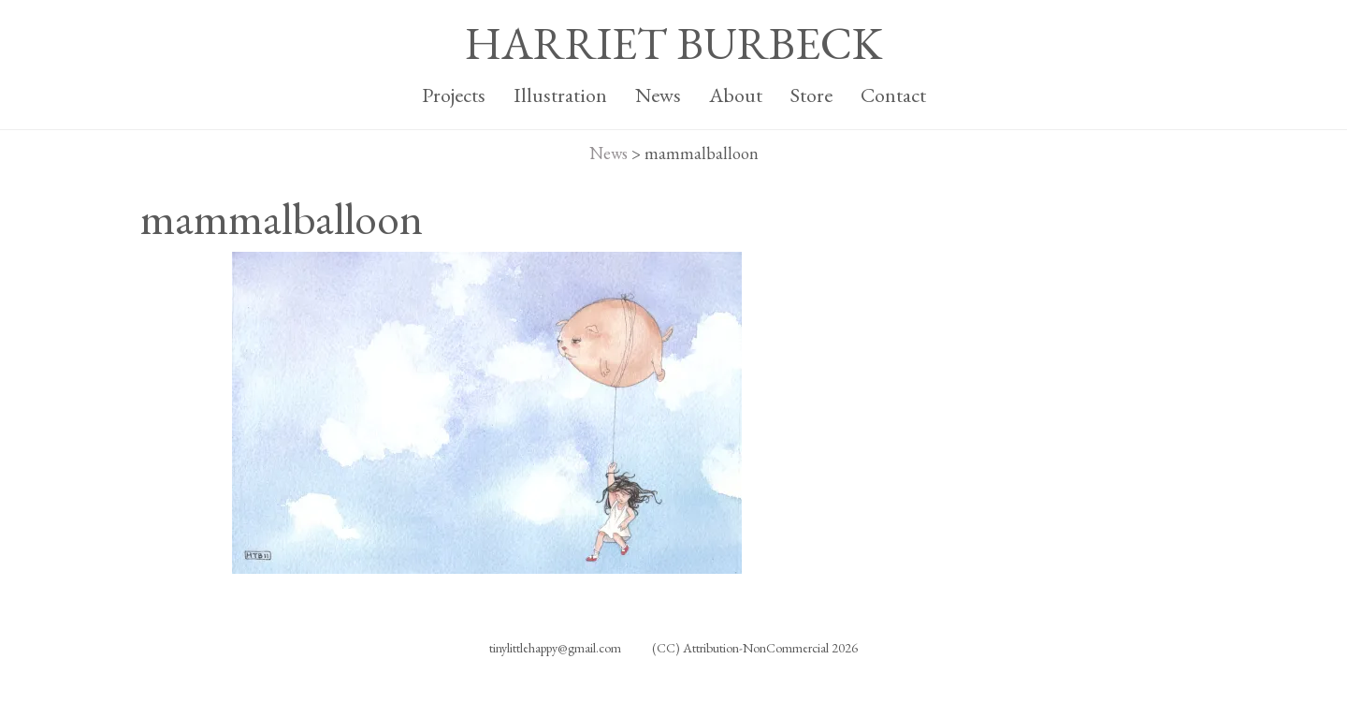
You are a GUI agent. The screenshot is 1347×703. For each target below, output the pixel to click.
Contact (893, 95)
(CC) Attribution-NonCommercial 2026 (755, 647)
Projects (453, 95)
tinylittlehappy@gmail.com (555, 647)
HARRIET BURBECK (673, 43)
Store (811, 95)
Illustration (560, 95)
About (735, 95)
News (658, 95)
